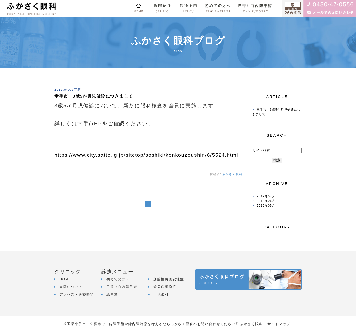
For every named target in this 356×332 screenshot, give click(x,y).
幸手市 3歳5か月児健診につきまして (93, 96)
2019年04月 (266, 196)
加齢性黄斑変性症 (168, 279)
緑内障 (112, 294)
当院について (70, 287)
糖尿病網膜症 (164, 287)
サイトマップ (278, 324)
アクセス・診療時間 (76, 294)
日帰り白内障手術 (121, 287)
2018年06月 (266, 201)
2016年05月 (266, 205)
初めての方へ (117, 279)
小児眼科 (161, 294)
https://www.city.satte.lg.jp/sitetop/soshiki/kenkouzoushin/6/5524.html (146, 155)
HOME (65, 279)
